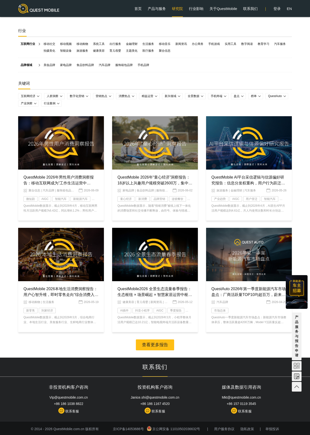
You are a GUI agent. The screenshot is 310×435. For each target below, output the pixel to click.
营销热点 (101, 96)
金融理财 (132, 44)
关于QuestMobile (223, 9)
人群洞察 (52, 96)
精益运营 (147, 96)
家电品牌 (66, 65)
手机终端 (216, 96)
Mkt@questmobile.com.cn (241, 397)
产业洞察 (26, 103)
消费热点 (124, 96)
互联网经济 (28, 96)
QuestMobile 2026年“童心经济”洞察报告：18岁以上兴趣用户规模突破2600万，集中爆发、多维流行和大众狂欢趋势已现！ (154, 183)
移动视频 (66, 44)
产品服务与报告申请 (296, 336)
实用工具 (230, 44)
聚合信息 (164, 50)
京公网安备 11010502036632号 (174, 429)
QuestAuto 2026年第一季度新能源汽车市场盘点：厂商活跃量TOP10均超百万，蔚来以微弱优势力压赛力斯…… (248, 295)
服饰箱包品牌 (124, 65)
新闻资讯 (181, 44)
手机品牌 (143, 65)
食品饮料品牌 (85, 65)
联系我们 (250, 9)
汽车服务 (280, 44)
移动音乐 (164, 44)
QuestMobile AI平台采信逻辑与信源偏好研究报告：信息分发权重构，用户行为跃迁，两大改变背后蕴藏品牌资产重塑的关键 (248, 183)
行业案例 (49, 103)
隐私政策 (247, 429)
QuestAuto (275, 96)
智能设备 (66, 50)
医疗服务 (148, 50)
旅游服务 (82, 50)
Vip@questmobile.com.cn (68, 397)
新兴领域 (170, 96)
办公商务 (197, 44)
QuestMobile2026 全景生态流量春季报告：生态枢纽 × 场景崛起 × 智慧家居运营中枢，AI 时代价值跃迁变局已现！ (154, 295)
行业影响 (196, 9)
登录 (277, 9)
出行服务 (115, 44)
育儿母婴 (115, 50)
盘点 (237, 96)
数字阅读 (247, 44)
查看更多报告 (155, 344)
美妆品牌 (49, 65)
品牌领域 (26, 65)
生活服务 (148, 44)
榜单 (254, 96)
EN (289, 9)
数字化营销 (77, 96)
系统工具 (99, 44)
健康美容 (99, 50)
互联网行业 (28, 44)
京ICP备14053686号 (129, 429)
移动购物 (82, 44)
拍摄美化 (49, 50)
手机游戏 (214, 44)
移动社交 (49, 44)
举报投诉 (272, 429)
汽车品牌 (104, 65)
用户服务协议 (224, 429)
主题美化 (132, 50)
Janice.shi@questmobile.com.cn (155, 397)
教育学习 (263, 44)
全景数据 (193, 96)
